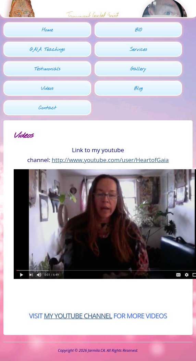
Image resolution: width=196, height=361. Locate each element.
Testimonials (47, 69)
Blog (138, 88)
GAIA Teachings (47, 49)
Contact (47, 108)
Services (138, 49)
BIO (138, 30)
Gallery (138, 69)
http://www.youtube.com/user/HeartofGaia (110, 160)
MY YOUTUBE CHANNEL (78, 315)
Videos (47, 88)
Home (47, 30)
